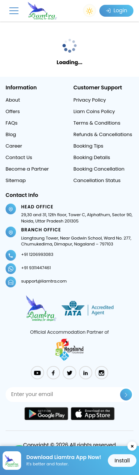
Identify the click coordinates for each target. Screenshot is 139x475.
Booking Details (91, 157)
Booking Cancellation (99, 168)
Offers (13, 111)
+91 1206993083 (37, 254)
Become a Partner (27, 168)
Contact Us (19, 157)
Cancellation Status (96, 180)
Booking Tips (88, 145)
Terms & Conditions (96, 122)
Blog (11, 134)
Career (14, 145)
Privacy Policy (89, 99)
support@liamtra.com (44, 281)
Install (122, 460)
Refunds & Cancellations (102, 134)
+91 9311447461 (36, 268)
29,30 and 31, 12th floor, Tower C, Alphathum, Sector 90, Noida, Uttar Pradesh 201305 (76, 218)
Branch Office (41, 230)
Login (116, 10)
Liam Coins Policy (94, 111)
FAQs (11, 122)
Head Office (37, 207)
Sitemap (16, 180)
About (13, 99)
